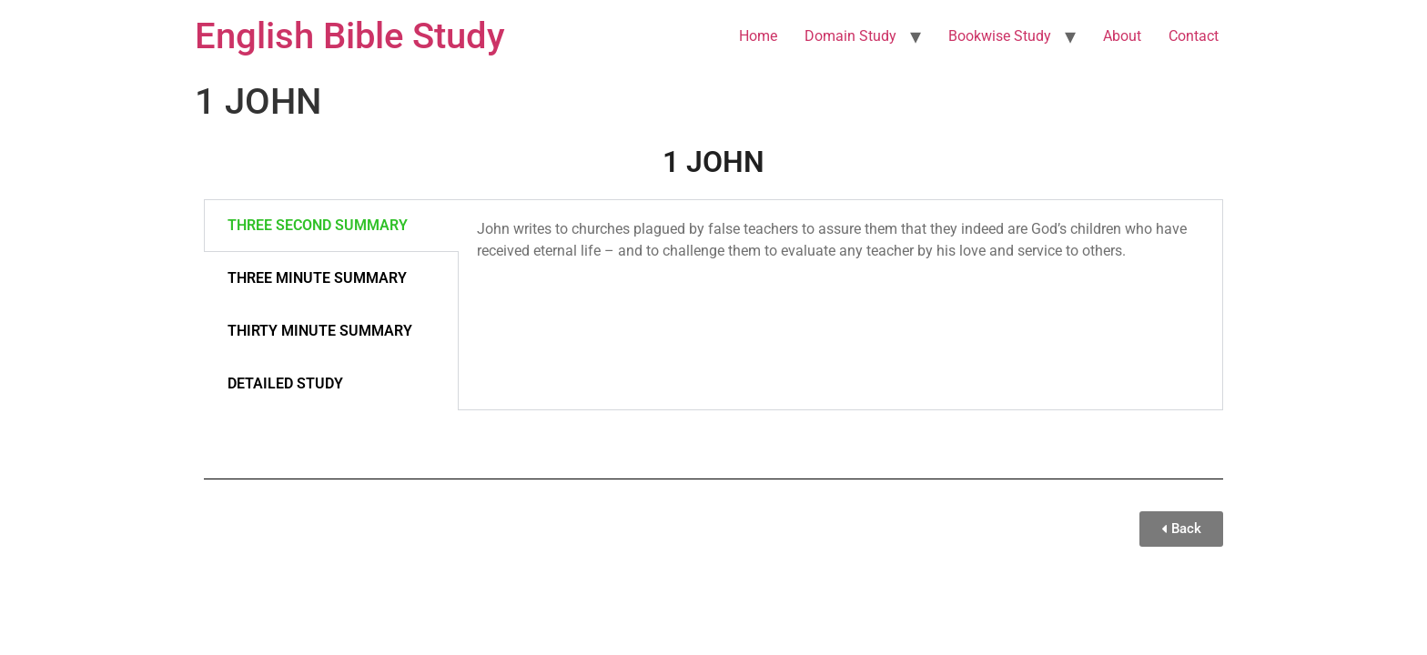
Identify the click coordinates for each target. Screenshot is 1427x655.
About (1122, 36)
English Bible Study (350, 36)
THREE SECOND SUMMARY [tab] (318, 225)
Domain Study (850, 36)
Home (758, 36)
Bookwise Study (999, 36)
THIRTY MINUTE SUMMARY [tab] (320, 330)
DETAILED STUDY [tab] (285, 383)
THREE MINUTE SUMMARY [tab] (317, 278)
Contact (1194, 36)
